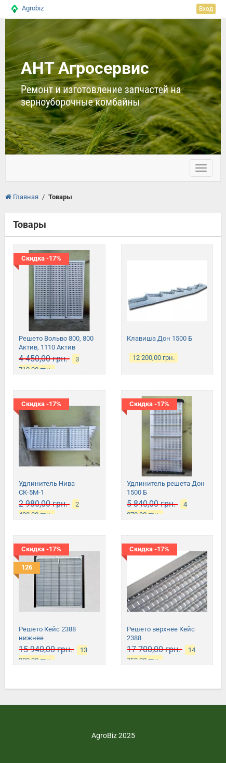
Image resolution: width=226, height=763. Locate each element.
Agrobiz (33, 8)
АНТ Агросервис (85, 68)
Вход (206, 8)
